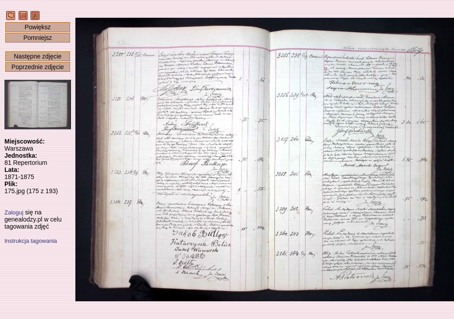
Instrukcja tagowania (30, 240)
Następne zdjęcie (37, 56)
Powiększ (37, 27)
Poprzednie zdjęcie (38, 66)
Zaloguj (13, 212)
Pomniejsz (37, 37)
